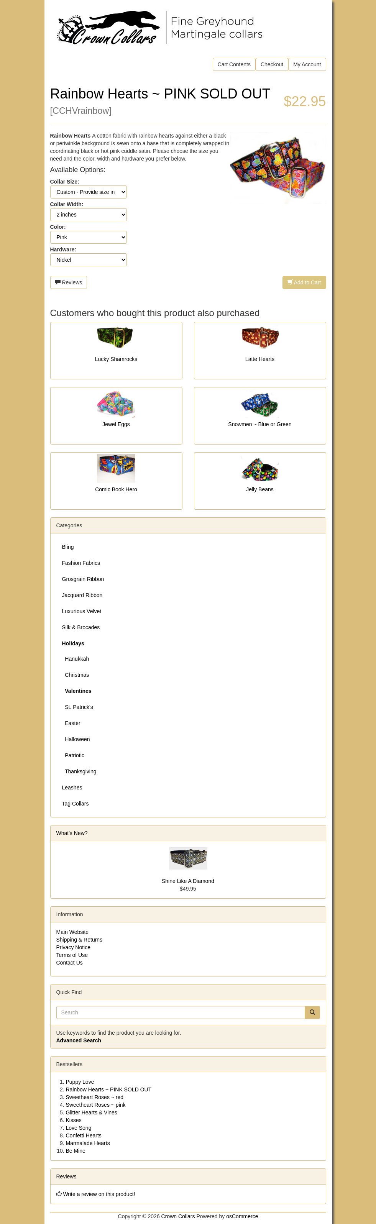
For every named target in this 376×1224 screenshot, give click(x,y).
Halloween (76, 739)
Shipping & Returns (79, 940)
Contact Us (69, 963)
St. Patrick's (77, 707)
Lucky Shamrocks (116, 359)
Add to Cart (304, 282)
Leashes (72, 787)
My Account (307, 64)
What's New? (72, 833)
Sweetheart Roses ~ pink (96, 1105)
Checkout (272, 64)
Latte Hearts (259, 359)
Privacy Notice (73, 947)
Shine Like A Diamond (188, 881)
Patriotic (73, 755)
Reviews (68, 282)
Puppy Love (80, 1082)
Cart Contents (234, 64)
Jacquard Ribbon (82, 595)
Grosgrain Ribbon (83, 579)
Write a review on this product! (99, 1194)
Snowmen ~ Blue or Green (259, 424)
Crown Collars (178, 1216)
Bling (68, 547)
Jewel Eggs (116, 424)
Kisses (74, 1120)
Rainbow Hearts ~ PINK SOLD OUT (109, 1089)
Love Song (79, 1128)
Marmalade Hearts (88, 1143)
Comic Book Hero (116, 489)
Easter (71, 723)
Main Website (72, 932)
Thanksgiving (79, 771)
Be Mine (75, 1151)
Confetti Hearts (84, 1135)
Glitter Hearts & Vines (91, 1112)
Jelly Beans (260, 489)
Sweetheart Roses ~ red (95, 1097)
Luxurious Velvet (82, 611)
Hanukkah (75, 659)
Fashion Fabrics (81, 563)
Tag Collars (75, 804)
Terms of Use (72, 955)
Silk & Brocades (81, 627)
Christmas (75, 675)
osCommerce (242, 1216)
